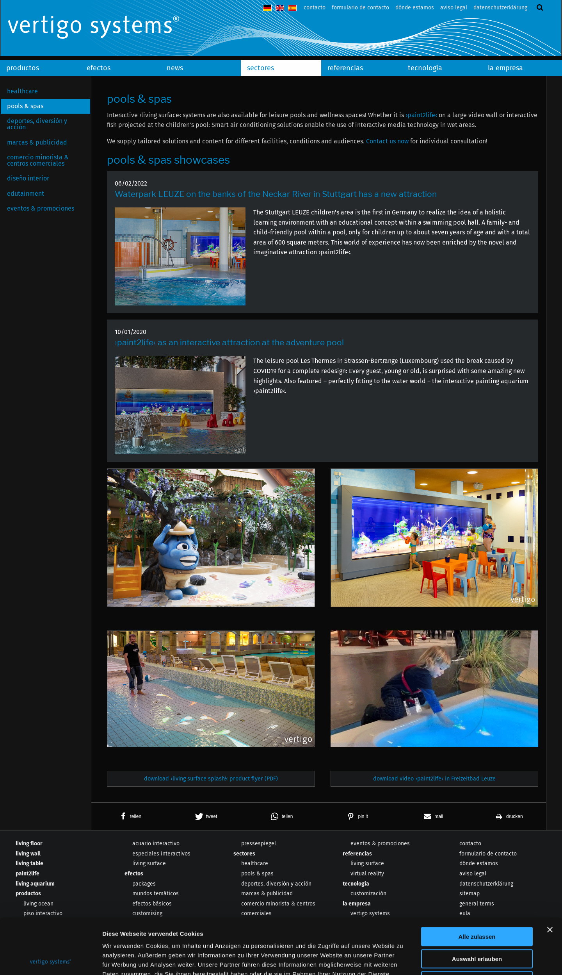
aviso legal (453, 7)
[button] (129, 816)
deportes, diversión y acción (37, 124)
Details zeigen (415, 959)
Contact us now (387, 141)
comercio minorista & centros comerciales (38, 160)
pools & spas (25, 106)
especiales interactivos (161, 853)
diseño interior (28, 178)
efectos (98, 68)
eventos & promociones (40, 208)
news (175, 68)
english (280, 8)
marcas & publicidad (37, 142)
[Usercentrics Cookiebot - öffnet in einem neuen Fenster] (50, 960)
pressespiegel (258, 843)
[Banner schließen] (550, 874)
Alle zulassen (476, 881)
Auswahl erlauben (477, 903)
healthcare (22, 91)
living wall (28, 853)
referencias (345, 68)
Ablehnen (477, 925)
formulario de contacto (360, 7)
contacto (314, 7)
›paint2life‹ (421, 115)
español (292, 8)
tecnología (425, 68)
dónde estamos (414, 7)
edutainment (25, 193)
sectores (260, 68)
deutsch (267, 8)
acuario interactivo (156, 843)
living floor (29, 843)
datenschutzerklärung (500, 7)
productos (22, 68)
